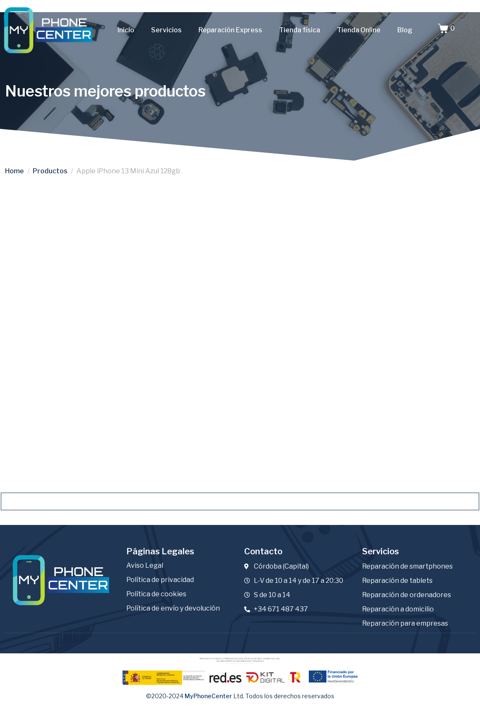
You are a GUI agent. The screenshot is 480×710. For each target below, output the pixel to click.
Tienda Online (359, 30)
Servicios (166, 30)
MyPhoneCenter (208, 696)
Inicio (125, 30)
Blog (404, 30)
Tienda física (299, 30)
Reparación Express (230, 30)
